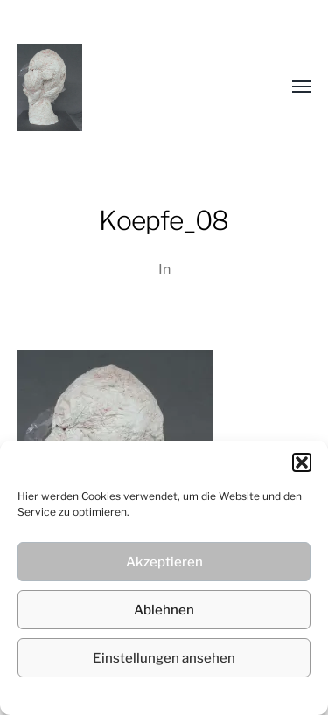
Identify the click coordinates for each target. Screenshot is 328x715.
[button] (302, 462)
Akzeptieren (164, 562)
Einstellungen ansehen (164, 658)
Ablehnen (164, 610)
